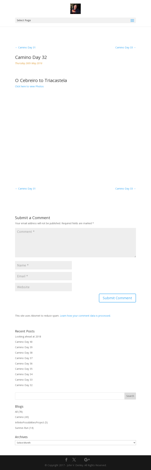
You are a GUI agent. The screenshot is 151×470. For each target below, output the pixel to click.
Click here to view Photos (29, 86)
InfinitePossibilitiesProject (29, 422)
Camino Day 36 (24, 363)
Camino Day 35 (24, 368)
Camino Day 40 (24, 341)
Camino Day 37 (24, 358)
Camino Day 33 (24, 379)
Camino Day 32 (24, 385)
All (16, 411)
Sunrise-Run (21, 428)
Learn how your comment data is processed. (85, 315)
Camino (19, 417)
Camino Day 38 (24, 352)
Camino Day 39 (24, 347)
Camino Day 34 (24, 374)
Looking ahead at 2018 (28, 336)
